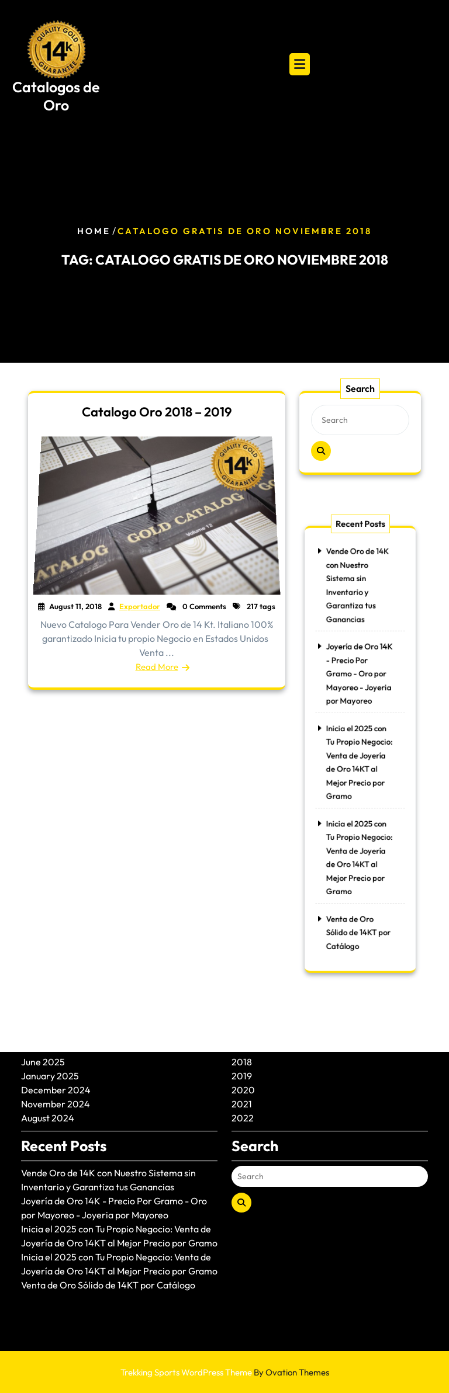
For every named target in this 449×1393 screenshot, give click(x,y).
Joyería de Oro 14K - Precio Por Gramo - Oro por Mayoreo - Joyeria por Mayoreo (359, 683)
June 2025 (43, 1021)
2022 (243, 1077)
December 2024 (56, 1049)
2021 (242, 1063)
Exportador (139, 606)
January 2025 (50, 1035)
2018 (242, 1021)
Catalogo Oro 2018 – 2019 (157, 412)
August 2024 (47, 1077)
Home (93, 231)
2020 (243, 1049)
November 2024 (55, 1063)
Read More (157, 666)
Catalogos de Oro (56, 96)
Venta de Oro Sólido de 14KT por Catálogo (358, 908)
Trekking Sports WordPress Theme (224, 1372)
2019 (242, 1035)
